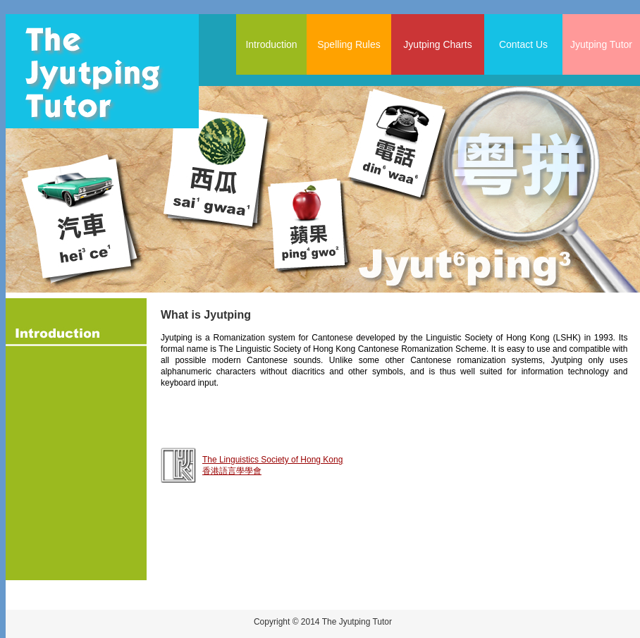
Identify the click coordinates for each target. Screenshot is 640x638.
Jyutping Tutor (601, 44)
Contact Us (523, 44)
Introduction (271, 44)
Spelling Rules (349, 44)
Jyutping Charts (437, 44)
